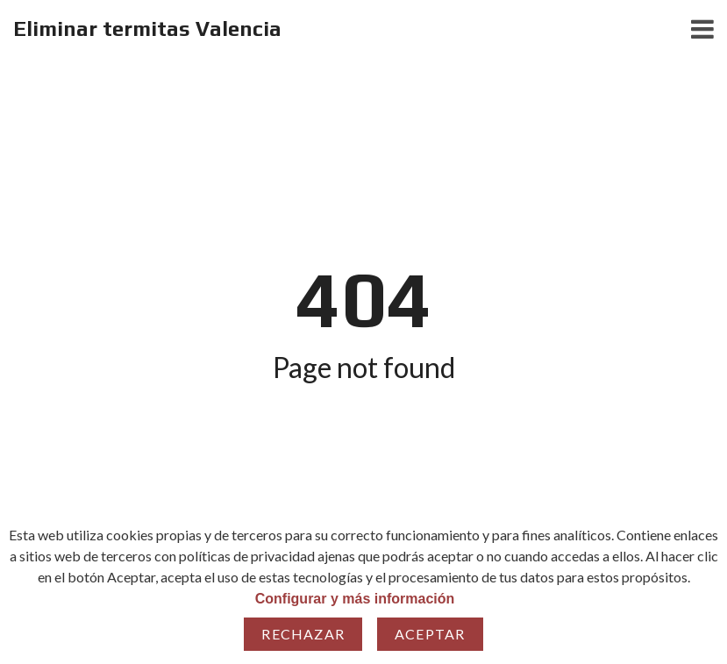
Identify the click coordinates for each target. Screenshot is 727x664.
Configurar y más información (355, 598)
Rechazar (303, 633)
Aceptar (430, 633)
